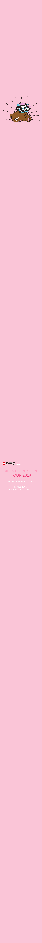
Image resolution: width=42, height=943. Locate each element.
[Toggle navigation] (40, 4)
